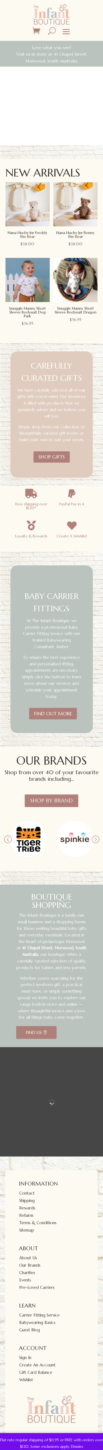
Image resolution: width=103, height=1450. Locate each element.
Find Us (33, 1032)
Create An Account (37, 1365)
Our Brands (29, 1265)
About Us (28, 1257)
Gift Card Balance (35, 1372)
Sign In (25, 1357)
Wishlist (26, 1379)
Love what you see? (51, 47)
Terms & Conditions (38, 1222)
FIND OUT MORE (53, 713)
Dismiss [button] (77, 1446)
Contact (27, 1193)
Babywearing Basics (37, 1322)
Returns (26, 1215)
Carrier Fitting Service (39, 1315)
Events (25, 1280)
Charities (27, 1272)
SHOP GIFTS (51, 457)
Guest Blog (29, 1329)
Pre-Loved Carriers (37, 1287)
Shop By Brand (51, 800)
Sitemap (26, 1230)
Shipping (27, 1200)
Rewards (27, 1207)
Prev (7, 839)
